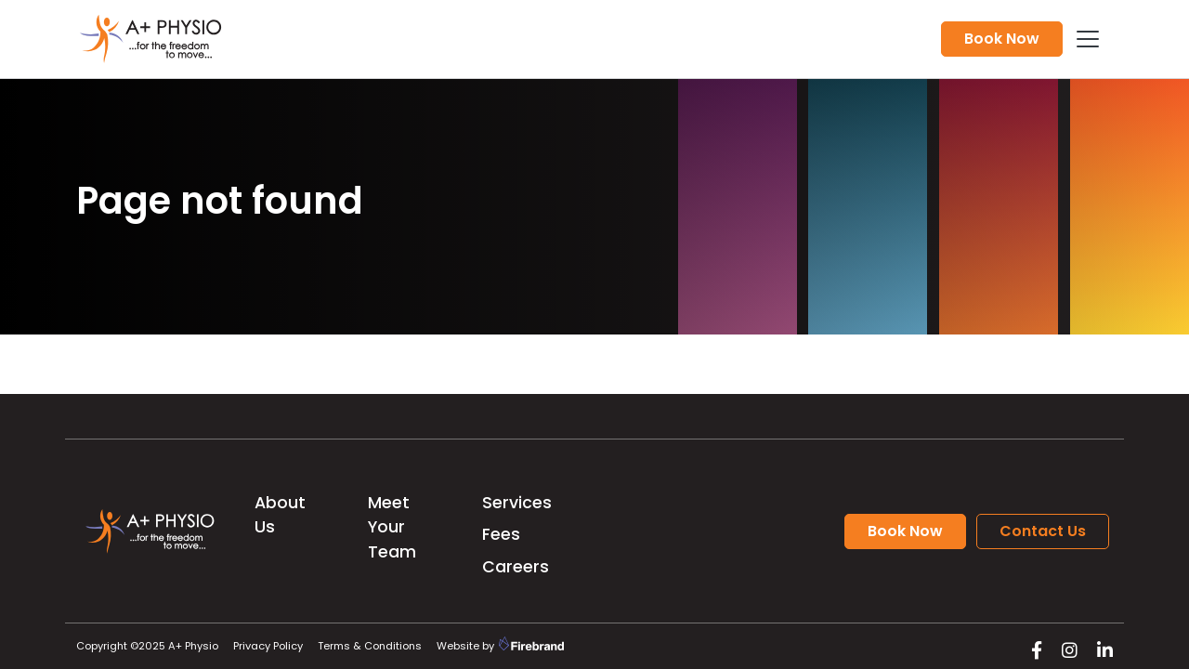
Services (517, 503)
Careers (515, 567)
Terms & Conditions (370, 645)
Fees (501, 534)
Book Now (1001, 38)
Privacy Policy (268, 645)
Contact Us (1043, 531)
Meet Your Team (392, 527)
